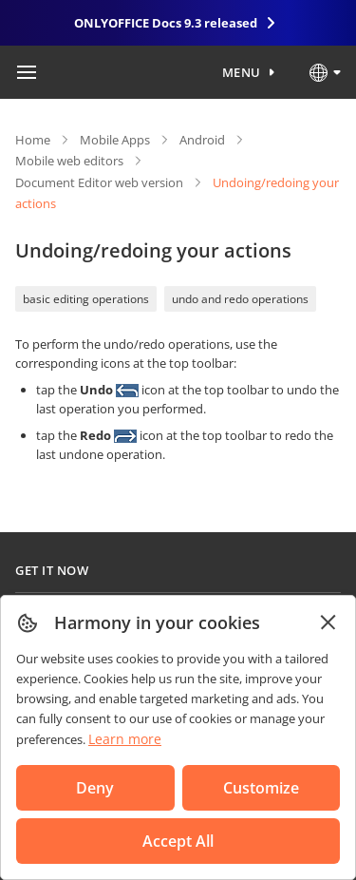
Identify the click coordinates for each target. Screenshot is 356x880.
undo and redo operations (240, 299)
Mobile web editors (69, 160)
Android (202, 139)
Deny (95, 787)
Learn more (124, 739)
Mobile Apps (115, 139)
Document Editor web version (99, 182)
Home (32, 139)
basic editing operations (86, 299)
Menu (241, 72)
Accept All (178, 841)
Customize (261, 787)
